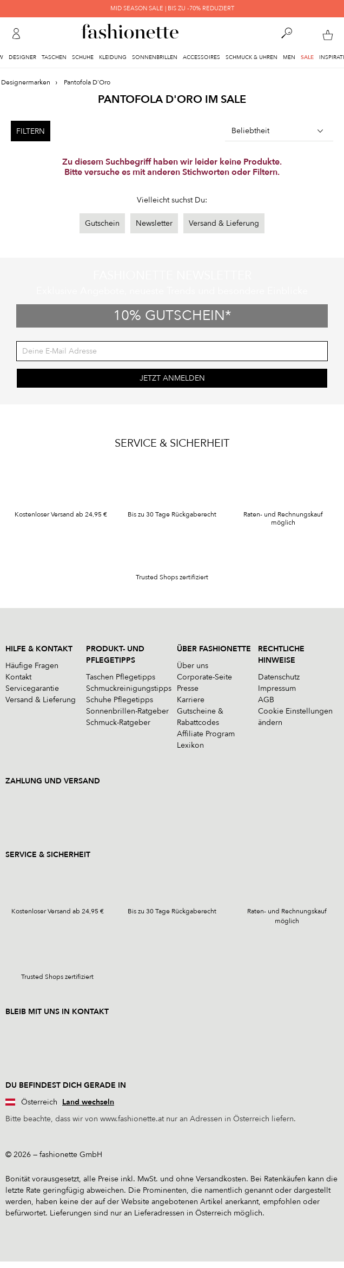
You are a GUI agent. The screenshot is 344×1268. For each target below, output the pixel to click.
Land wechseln (88, 1102)
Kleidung (113, 57)
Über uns (192, 666)
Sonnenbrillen (154, 57)
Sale (307, 57)
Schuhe (83, 57)
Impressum (277, 688)
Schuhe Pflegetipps (119, 700)
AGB (266, 700)
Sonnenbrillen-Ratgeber (127, 711)
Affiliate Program (206, 734)
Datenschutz (279, 677)
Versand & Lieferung (224, 223)
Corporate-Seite (204, 677)
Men (289, 57)
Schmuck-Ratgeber (118, 722)
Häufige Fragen (31, 666)
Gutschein (102, 223)
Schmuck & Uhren (251, 57)
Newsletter (154, 223)
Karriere (190, 700)
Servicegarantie (32, 688)
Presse (188, 688)
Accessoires (201, 57)
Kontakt (18, 677)
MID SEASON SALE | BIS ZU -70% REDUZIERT (172, 8)
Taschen (54, 57)
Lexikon (190, 745)
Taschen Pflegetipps (120, 677)
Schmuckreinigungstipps (128, 688)
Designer (22, 57)
